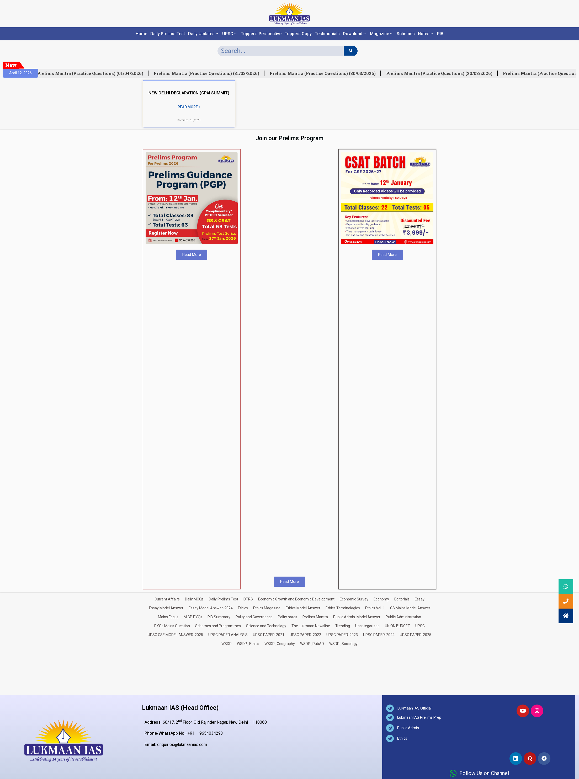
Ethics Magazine (266, 608)
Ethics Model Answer (303, 608)
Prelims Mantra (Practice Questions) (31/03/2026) (209, 73)
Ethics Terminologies (343, 608)
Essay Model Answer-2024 (211, 608)
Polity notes (287, 617)
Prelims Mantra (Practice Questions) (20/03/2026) (442, 73)
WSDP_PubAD (312, 644)
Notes (425, 34)
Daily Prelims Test (167, 34)
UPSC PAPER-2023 (342, 635)
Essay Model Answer (166, 608)
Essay (419, 599)
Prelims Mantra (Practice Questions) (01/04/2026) (93, 73)
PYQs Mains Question (172, 626)
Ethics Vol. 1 (375, 608)
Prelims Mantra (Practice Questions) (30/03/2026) (326, 73)
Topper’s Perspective (261, 34)
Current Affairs (167, 599)
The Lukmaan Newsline (310, 626)
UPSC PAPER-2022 (305, 635)
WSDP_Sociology (343, 644)
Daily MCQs (194, 599)
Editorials (402, 599)
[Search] (351, 51)
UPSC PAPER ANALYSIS (228, 635)
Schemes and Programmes (218, 626)
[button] (566, 616)
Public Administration (403, 617)
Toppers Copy (298, 34)
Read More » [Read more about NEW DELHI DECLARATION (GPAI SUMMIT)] (189, 107)
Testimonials (327, 34)
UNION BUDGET (397, 626)
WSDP (226, 644)
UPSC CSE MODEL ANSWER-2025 (175, 635)
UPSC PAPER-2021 (268, 635)
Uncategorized (367, 626)
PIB (440, 34)
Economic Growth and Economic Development (296, 599)
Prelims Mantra (315, 617)
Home (141, 34)
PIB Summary (219, 617)
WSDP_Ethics (248, 644)
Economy (381, 599)
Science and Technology (266, 626)
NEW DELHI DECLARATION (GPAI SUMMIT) (188, 92)
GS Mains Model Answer (410, 608)
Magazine (381, 34)
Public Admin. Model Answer (356, 617)
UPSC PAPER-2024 (379, 635)
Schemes (406, 34)
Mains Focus (168, 617)
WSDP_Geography (279, 644)
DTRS (248, 599)
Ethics (243, 608)
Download (354, 34)
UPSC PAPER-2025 (415, 635)
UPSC (229, 34)
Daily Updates (203, 34)
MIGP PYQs (193, 617)
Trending (342, 626)
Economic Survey (354, 599)
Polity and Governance (254, 617)
